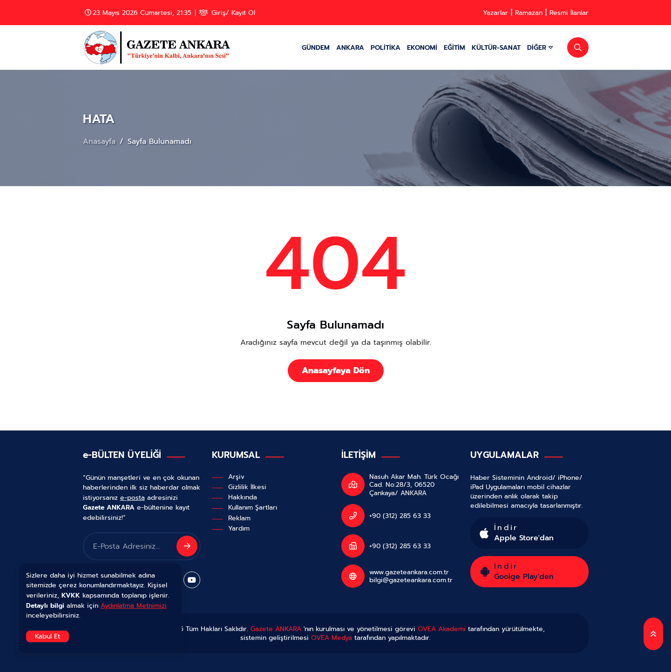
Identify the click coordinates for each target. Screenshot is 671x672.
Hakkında (242, 497)
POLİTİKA (385, 47)
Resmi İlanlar (569, 12)
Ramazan (528, 12)
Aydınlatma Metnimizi (134, 605)
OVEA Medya (331, 637)
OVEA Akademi (442, 629)
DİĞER (540, 47)
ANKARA (350, 47)
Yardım (239, 528)
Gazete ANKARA (276, 629)
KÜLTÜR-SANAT (496, 47)
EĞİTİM (454, 47)
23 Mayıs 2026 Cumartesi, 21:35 (138, 12)
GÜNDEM (316, 47)
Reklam (239, 518)
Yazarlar (495, 12)
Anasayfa (100, 141)
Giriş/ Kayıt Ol (227, 12)
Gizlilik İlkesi (247, 487)
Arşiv (236, 476)
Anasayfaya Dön (336, 370)
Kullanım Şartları (252, 507)
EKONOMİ (422, 47)
